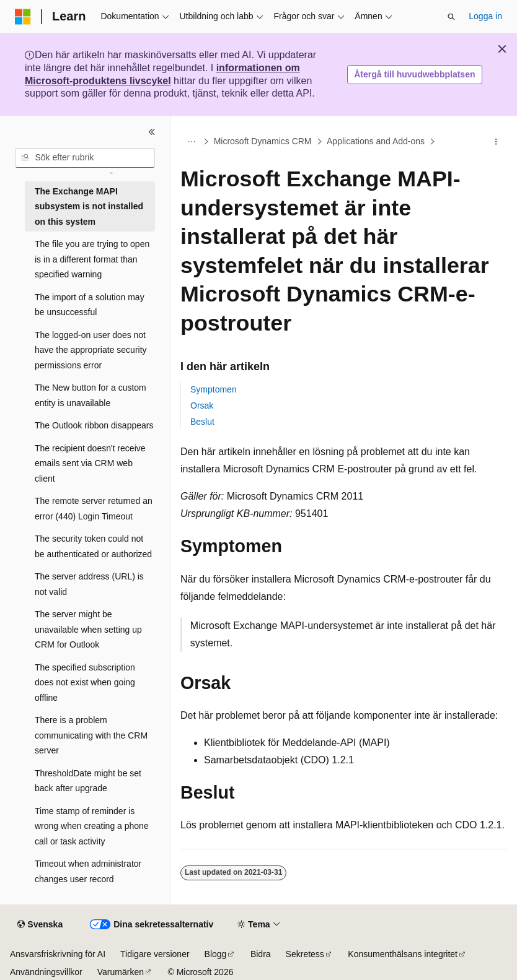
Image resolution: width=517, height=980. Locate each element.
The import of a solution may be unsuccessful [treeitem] (89, 305)
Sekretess (305, 954)
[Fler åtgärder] (496, 142)
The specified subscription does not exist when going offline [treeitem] (85, 682)
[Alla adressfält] (191, 142)
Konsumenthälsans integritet (402, 954)
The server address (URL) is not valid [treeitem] (89, 584)
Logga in (485, 16)
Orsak (201, 405)
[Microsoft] (23, 17)
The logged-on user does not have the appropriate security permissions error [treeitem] (91, 350)
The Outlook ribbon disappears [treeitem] (94, 425)
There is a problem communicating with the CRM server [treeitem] (91, 735)
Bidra (260, 954)
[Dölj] (152, 132)
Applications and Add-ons (376, 141)
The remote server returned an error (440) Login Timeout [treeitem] (93, 508)
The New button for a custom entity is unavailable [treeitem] (90, 395)
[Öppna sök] (451, 17)
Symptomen (213, 389)
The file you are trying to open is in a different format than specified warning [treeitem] (92, 259)
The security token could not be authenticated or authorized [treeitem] (93, 546)
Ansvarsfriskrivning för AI (57, 954)
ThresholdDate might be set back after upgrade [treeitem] (88, 781)
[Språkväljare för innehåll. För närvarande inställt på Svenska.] (40, 925)
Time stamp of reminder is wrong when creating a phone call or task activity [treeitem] (92, 826)
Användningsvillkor (46, 972)
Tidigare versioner (155, 954)
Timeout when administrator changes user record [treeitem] (88, 871)
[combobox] (85, 158)
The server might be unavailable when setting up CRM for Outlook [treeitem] (88, 629)
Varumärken (120, 972)
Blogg (216, 954)
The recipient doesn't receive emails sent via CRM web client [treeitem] (90, 463)
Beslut (202, 422)
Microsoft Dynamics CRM (263, 141)
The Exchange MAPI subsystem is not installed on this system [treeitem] (89, 206)
